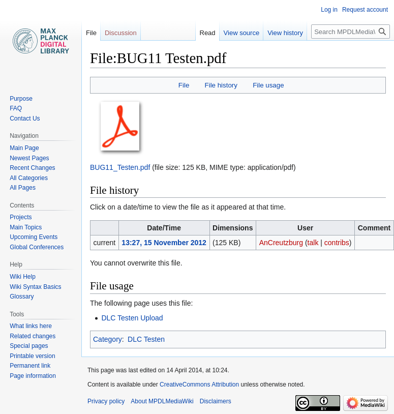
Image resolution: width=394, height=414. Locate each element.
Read (208, 33)
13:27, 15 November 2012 (164, 243)
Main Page (24, 148)
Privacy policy (106, 401)
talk (313, 243)
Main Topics (26, 227)
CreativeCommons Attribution (199, 384)
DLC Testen (146, 339)
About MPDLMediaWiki (162, 401)
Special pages (29, 345)
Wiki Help (23, 276)
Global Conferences (37, 247)
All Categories (29, 178)
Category (107, 339)
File (183, 85)
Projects (21, 217)
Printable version (32, 356)
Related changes (32, 336)
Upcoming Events (33, 237)
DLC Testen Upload (132, 318)
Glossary (22, 296)
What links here (31, 326)
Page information (33, 375)
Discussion (121, 33)
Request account (365, 9)
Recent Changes (32, 167)
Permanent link (30, 365)
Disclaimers (215, 401)
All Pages (23, 187)
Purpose (21, 98)
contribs (336, 243)
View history (285, 33)
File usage (268, 85)
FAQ (16, 108)
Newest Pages (29, 158)
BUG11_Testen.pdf (120, 167)
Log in (329, 9)
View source (242, 33)
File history (221, 85)
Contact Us (25, 118)
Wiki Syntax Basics (35, 286)
